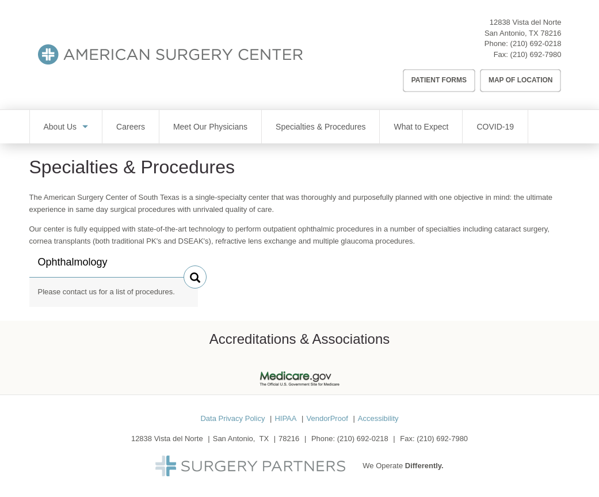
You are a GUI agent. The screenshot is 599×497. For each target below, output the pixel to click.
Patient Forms (439, 80)
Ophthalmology (73, 266)
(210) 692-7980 (536, 54)
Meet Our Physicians (210, 126)
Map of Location (521, 80)
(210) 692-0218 (536, 43)
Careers (130, 126)
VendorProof (327, 418)
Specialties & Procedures (320, 126)
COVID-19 (495, 126)
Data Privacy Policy (232, 418)
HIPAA (285, 418)
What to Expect (421, 126)
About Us (60, 126)
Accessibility (378, 418)
